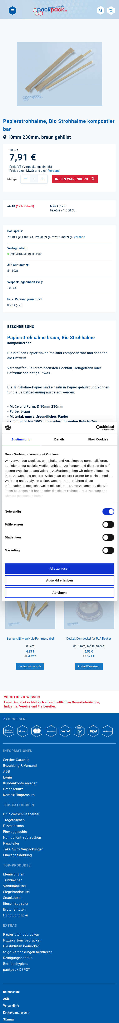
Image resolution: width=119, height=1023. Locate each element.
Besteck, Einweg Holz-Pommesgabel (30, 638)
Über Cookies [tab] (98, 439)
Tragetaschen (14, 820)
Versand (54, 170)
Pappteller (11, 843)
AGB (6, 772)
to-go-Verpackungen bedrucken (28, 952)
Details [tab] (59, 439)
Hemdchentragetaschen (22, 838)
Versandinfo (11, 1005)
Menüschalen (13, 874)
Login (7, 777)
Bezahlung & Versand (20, 766)
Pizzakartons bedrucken (22, 940)
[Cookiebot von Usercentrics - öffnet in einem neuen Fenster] (96, 427)
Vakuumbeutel (14, 886)
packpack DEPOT (16, 970)
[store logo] (50, 10)
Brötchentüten (14, 909)
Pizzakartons (13, 826)
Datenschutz (13, 789)
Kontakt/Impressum (19, 795)
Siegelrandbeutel (16, 892)
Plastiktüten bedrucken (21, 946)
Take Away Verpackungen (23, 849)
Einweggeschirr (15, 832)
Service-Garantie (16, 760)
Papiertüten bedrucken (21, 934)
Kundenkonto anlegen (20, 783)
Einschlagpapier (16, 904)
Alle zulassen (59, 568)
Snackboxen (12, 898)
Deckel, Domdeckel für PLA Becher (88, 638)
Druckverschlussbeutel (21, 814)
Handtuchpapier (16, 915)
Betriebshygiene (16, 964)
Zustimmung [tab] (20, 439)
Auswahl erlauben (59, 580)
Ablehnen (59, 592)
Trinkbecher (12, 880)
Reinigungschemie (17, 958)
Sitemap (8, 1019)
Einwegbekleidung (17, 855)
